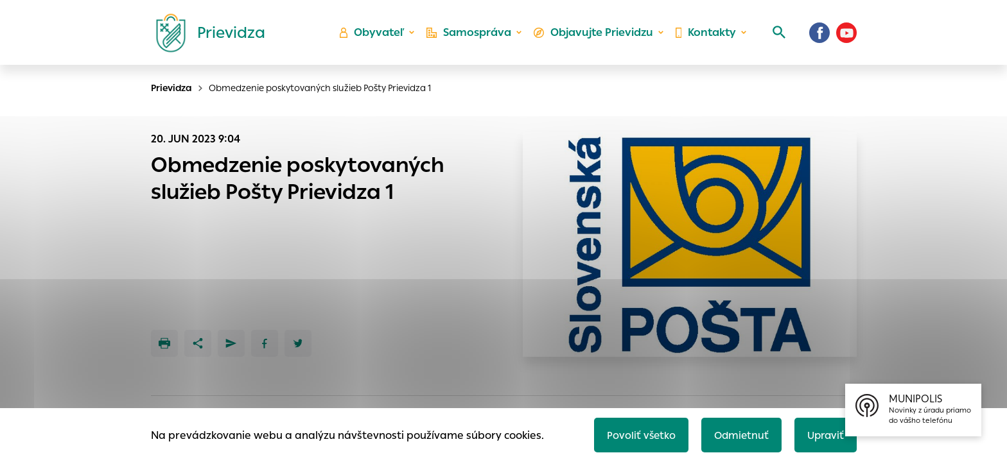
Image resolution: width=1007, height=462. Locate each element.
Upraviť (824, 434)
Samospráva (471, 35)
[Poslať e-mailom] (231, 343)
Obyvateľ (375, 35)
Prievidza (171, 88)
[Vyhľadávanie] (777, 35)
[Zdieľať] (197, 343)
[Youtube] (846, 35)
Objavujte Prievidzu (594, 35)
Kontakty (705, 35)
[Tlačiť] (164, 343)
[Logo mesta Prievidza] (205, 35)
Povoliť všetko (636, 434)
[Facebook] (819, 35)
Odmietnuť (738, 434)
